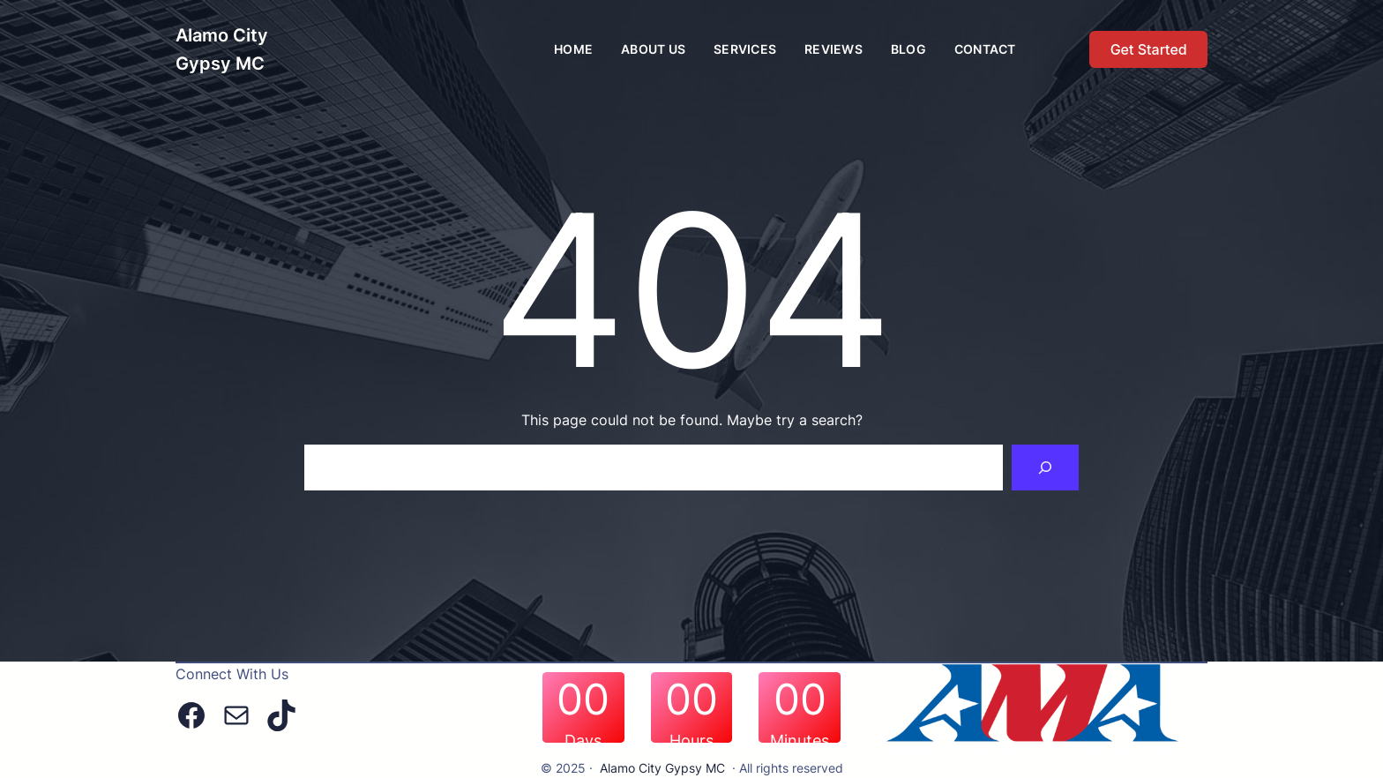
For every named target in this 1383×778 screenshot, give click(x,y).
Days (583, 741)
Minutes (799, 741)
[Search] (1045, 467)
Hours (691, 741)
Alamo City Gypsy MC (662, 767)
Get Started (1148, 49)
